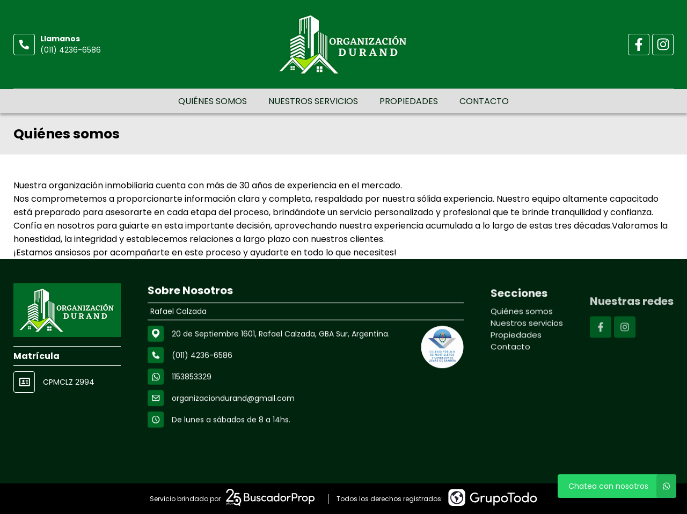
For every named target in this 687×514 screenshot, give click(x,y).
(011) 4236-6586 (70, 50)
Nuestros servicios (313, 101)
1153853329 (191, 377)
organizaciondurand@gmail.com (233, 399)
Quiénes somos (212, 101)
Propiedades (408, 101)
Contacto (484, 101)
